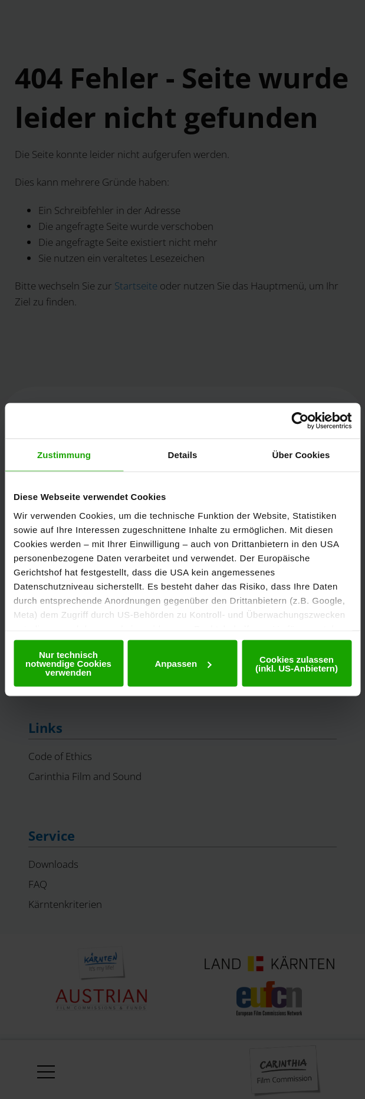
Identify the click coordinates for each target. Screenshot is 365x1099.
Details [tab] (183, 455)
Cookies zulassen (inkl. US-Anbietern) (296, 663)
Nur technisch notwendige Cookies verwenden (68, 663)
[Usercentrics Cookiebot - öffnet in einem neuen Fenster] (299, 421)
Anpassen (182, 664)
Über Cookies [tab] (301, 455)
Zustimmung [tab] (64, 455)
